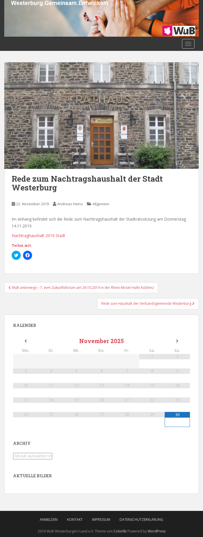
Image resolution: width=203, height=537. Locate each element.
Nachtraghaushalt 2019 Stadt (38, 235)
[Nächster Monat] (177, 341)
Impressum (101, 519)
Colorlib (120, 531)
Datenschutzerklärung (141, 519)
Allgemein (101, 203)
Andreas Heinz (70, 203)
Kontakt (75, 519)
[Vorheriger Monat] (25, 341)
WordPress (157, 531)
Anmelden (49, 519)
